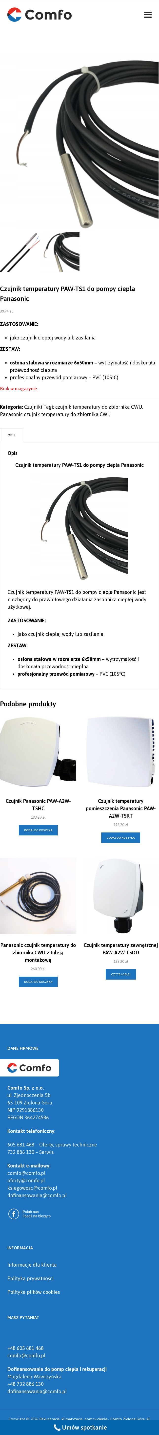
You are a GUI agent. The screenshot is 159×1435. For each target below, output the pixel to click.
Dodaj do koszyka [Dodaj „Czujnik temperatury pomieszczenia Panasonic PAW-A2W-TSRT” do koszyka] (121, 837)
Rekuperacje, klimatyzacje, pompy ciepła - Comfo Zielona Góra (92, 1419)
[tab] (11, 435)
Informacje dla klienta (32, 1265)
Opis (12, 435)
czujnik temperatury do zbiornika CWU (98, 407)
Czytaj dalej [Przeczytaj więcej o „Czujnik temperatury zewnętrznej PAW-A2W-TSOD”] (121, 974)
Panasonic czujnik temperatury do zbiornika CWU (55, 414)
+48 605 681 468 (25, 1348)
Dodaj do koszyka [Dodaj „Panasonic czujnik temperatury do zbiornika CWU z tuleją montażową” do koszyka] (38, 982)
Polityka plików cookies (33, 1292)
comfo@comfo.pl (26, 1355)
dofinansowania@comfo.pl (37, 1391)
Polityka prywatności (30, 1278)
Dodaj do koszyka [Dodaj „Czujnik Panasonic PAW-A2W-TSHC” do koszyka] (38, 830)
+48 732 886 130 (25, 1384)
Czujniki (33, 407)
